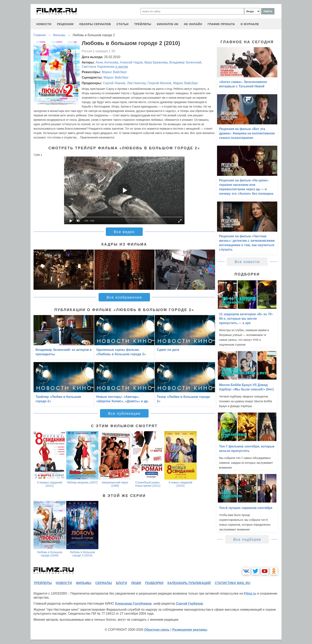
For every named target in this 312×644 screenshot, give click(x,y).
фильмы (83, 583)
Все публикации (124, 414)
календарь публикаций (189, 583)
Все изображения (124, 297)
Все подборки (247, 540)
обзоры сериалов (95, 24)
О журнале (250, 24)
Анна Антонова (107, 62)
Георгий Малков (159, 83)
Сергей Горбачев (189, 603)
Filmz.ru (250, 593)
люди (136, 583)
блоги (121, 583)
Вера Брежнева (156, 62)
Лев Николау (136, 83)
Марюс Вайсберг (114, 72)
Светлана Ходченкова (98, 66)
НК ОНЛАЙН (193, 24)
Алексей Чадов (131, 62)
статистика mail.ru (232, 583)
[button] (209, 269)
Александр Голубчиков (133, 603)
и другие (121, 66)
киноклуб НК (167, 24)
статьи (122, 24)
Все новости (247, 262)
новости (43, 24)
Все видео (124, 232)
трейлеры (142, 24)
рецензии (65, 24)
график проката (221, 24)
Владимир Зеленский (185, 62)
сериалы (103, 583)
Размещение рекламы (189, 629)
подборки (154, 583)
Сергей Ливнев (114, 83)
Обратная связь (157, 629)
